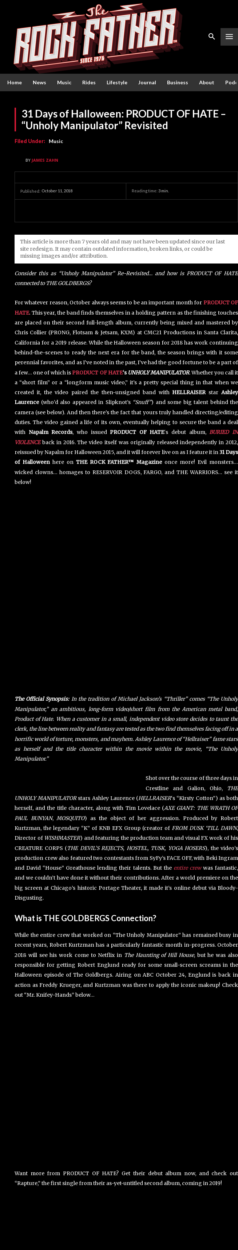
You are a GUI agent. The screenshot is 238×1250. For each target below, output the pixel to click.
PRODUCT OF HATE (97, 372)
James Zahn (45, 160)
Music (56, 141)
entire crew (187, 868)
